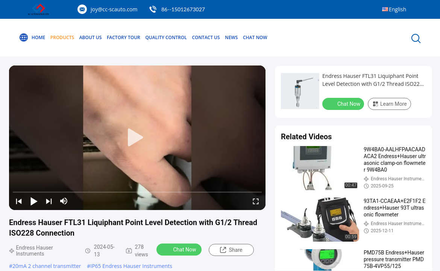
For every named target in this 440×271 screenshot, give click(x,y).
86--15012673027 (183, 9)
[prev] (18, 201)
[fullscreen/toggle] (255, 201)
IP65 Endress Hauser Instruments (131, 265)
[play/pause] (33, 201)
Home (32, 37)
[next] (48, 201)
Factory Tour (123, 37)
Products (62, 37)
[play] (137, 137)
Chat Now (255, 37)
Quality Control (166, 37)
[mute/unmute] (63, 201)
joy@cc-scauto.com (114, 9)
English (397, 9)
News (231, 37)
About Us (90, 37)
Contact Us (206, 37)
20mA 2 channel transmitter (46, 265)
